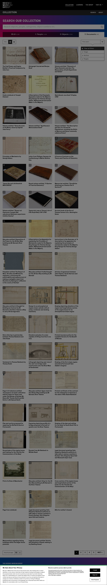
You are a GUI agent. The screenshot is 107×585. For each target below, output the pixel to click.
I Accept (95, 572)
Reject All (95, 577)
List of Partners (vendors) (54, 577)
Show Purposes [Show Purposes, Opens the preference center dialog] (95, 582)
